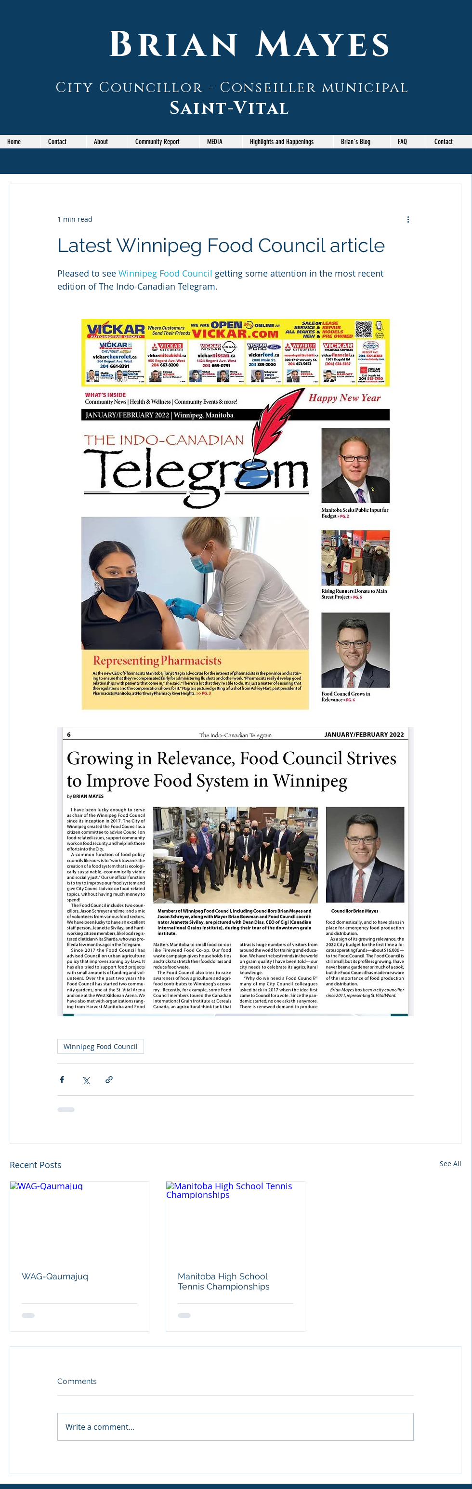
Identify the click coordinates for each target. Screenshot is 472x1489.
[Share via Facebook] (61, 1079)
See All (450, 1163)
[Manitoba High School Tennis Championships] (235, 1221)
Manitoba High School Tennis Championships (224, 1281)
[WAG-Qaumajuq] (79, 1221)
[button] (163, 141)
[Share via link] (109, 1079)
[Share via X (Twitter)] (85, 1079)
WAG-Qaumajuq (55, 1276)
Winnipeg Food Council (101, 1046)
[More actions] (408, 219)
